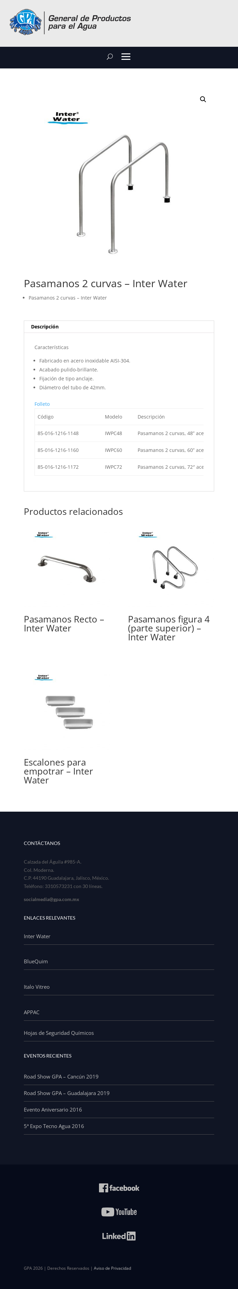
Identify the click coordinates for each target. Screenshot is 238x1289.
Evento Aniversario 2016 (53, 1109)
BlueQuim (36, 961)
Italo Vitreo (37, 986)
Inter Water (37, 936)
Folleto (42, 404)
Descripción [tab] (45, 326)
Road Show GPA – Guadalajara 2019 (67, 1093)
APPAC (31, 1012)
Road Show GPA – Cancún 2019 (61, 1076)
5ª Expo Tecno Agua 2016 (54, 1126)
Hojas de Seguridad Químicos (59, 1032)
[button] (203, 99)
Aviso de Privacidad (112, 1268)
